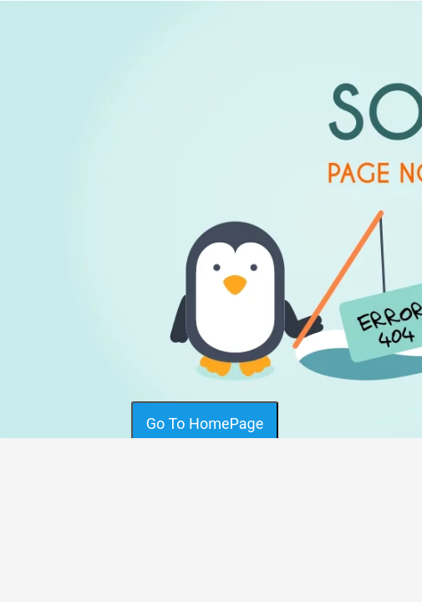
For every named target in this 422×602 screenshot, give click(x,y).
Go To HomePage (204, 423)
